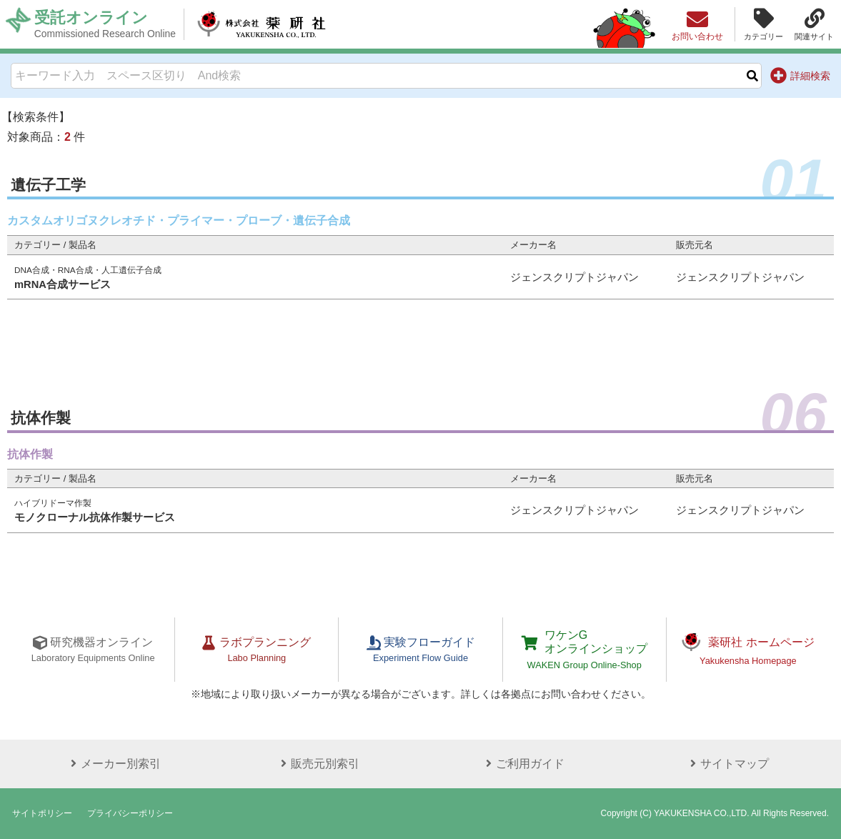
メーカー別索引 (113, 764)
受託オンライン (105, 24)
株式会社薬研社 (261, 24)
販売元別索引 (318, 764)
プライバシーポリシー (130, 813)
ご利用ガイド (523, 764)
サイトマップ (727, 764)
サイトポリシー (42, 813)
